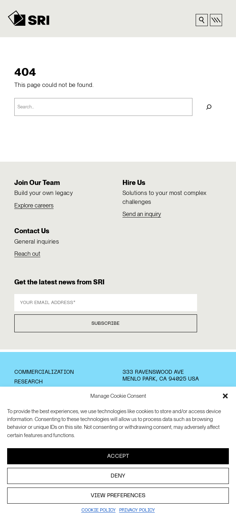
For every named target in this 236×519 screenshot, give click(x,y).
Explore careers (34, 205)
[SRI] (28, 18)
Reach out (27, 253)
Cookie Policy (98, 510)
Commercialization (44, 372)
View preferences (118, 495)
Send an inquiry (141, 213)
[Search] (209, 107)
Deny (118, 476)
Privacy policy (137, 510)
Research (28, 382)
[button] (225, 396)
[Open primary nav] (216, 20)
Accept (118, 456)
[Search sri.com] (201, 20)
